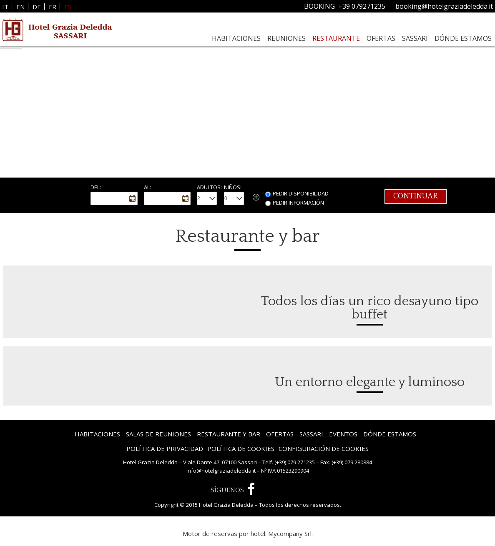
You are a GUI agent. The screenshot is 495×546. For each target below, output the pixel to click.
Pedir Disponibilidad (301, 193)
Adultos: (209, 187)
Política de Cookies (240, 449)
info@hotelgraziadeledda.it (221, 470)
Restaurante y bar (228, 434)
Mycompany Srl (290, 533)
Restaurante (336, 38)
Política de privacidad (164, 449)
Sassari (415, 38)
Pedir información (298, 202)
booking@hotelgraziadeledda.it (444, 6)
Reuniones (286, 38)
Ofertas (381, 38)
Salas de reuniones (158, 434)
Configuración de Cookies (324, 449)
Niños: (232, 187)
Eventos (343, 434)
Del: (95, 187)
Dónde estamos (463, 38)
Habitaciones (236, 38)
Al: (147, 187)
